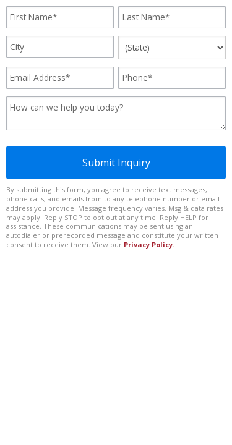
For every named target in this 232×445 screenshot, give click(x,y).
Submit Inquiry (116, 162)
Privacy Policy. (149, 244)
